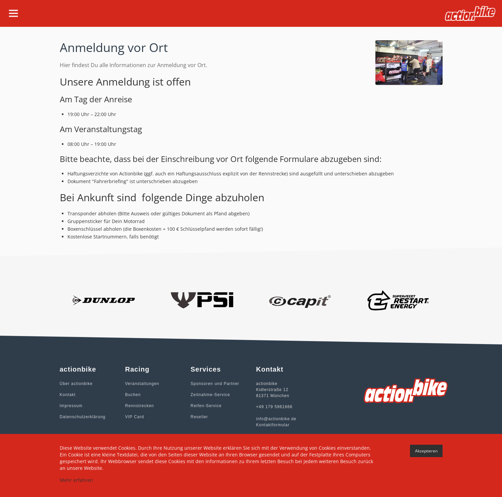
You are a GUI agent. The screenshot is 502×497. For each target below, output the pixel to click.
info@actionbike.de (276, 419)
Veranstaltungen (142, 383)
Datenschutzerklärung (83, 417)
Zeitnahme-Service (210, 394)
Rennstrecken (139, 405)
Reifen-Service (206, 405)
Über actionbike (76, 383)
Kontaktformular (273, 425)
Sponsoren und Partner (215, 383)
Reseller (199, 417)
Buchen (133, 394)
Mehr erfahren (76, 480)
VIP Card (134, 417)
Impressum (71, 405)
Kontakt (68, 394)
